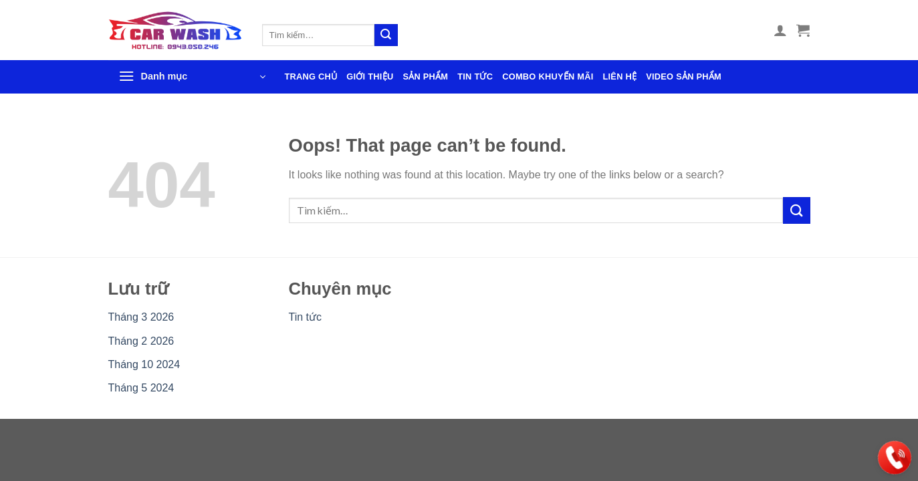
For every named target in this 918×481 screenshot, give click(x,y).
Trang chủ (311, 76)
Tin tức (475, 76)
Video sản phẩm (683, 76)
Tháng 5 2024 (141, 387)
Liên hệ (619, 76)
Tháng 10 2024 (144, 364)
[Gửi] (385, 35)
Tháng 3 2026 (141, 317)
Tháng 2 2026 (141, 341)
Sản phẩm (425, 76)
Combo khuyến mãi (547, 76)
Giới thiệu (369, 76)
